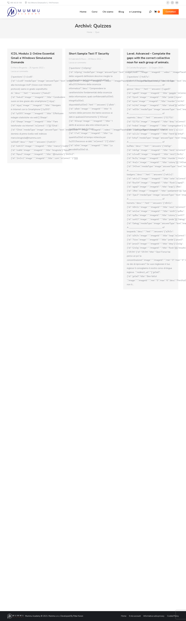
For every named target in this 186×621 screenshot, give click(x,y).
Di (19, 67)
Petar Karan (78, 616)
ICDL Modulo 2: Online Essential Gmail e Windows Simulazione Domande (33, 58)
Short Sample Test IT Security (89, 54)
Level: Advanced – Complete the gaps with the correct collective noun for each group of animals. (148, 58)
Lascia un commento (19, 71)
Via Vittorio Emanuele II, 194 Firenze (42, 2)
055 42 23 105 (14, 2)
